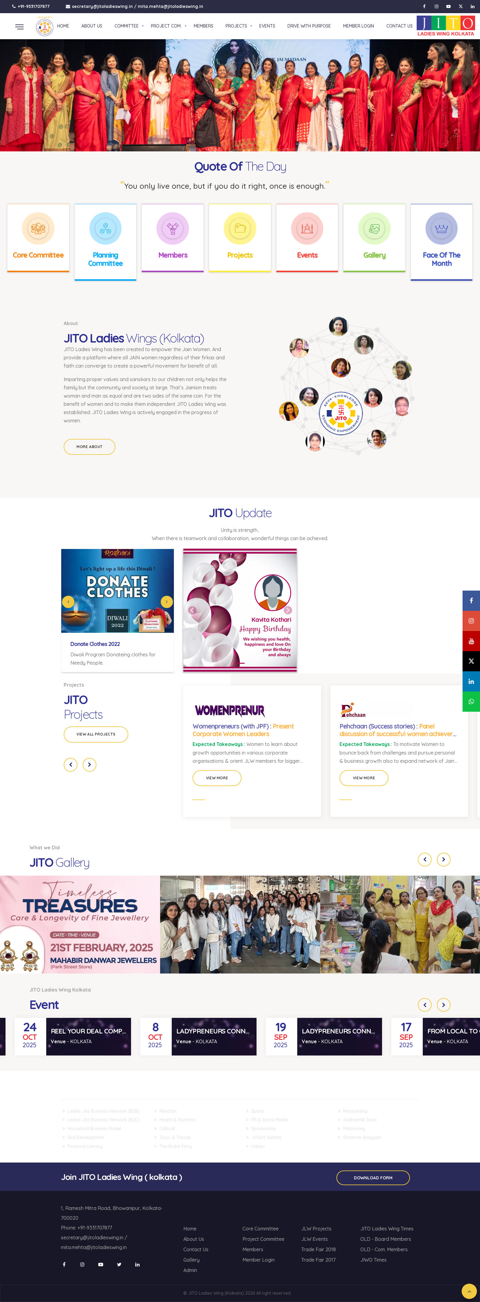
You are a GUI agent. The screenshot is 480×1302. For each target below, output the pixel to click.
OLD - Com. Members (384, 1249)
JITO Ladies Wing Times (387, 1229)
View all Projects (96, 734)
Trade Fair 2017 (318, 1260)
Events (307, 254)
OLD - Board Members (385, 1239)
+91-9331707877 (31, 6)
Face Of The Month (441, 259)
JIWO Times (373, 1260)
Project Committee (263, 1239)
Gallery (374, 254)
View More (217, 778)
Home (190, 1229)
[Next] (167, 602)
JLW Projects (316, 1229)
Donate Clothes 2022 (95, 643)
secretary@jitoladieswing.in (102, 6)
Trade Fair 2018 (318, 1249)
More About (90, 446)
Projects (240, 254)
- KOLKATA (71, 1041)
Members (172, 254)
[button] (36, 95)
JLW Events (314, 1239)
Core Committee (38, 254)
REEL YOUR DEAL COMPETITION (98, 1031)
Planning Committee (105, 259)
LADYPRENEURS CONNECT (216, 1031)
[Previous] (68, 602)
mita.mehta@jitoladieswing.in (170, 6)
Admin (190, 1270)
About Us (193, 1239)
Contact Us (195, 1249)
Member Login (258, 1260)
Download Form (373, 1178)
